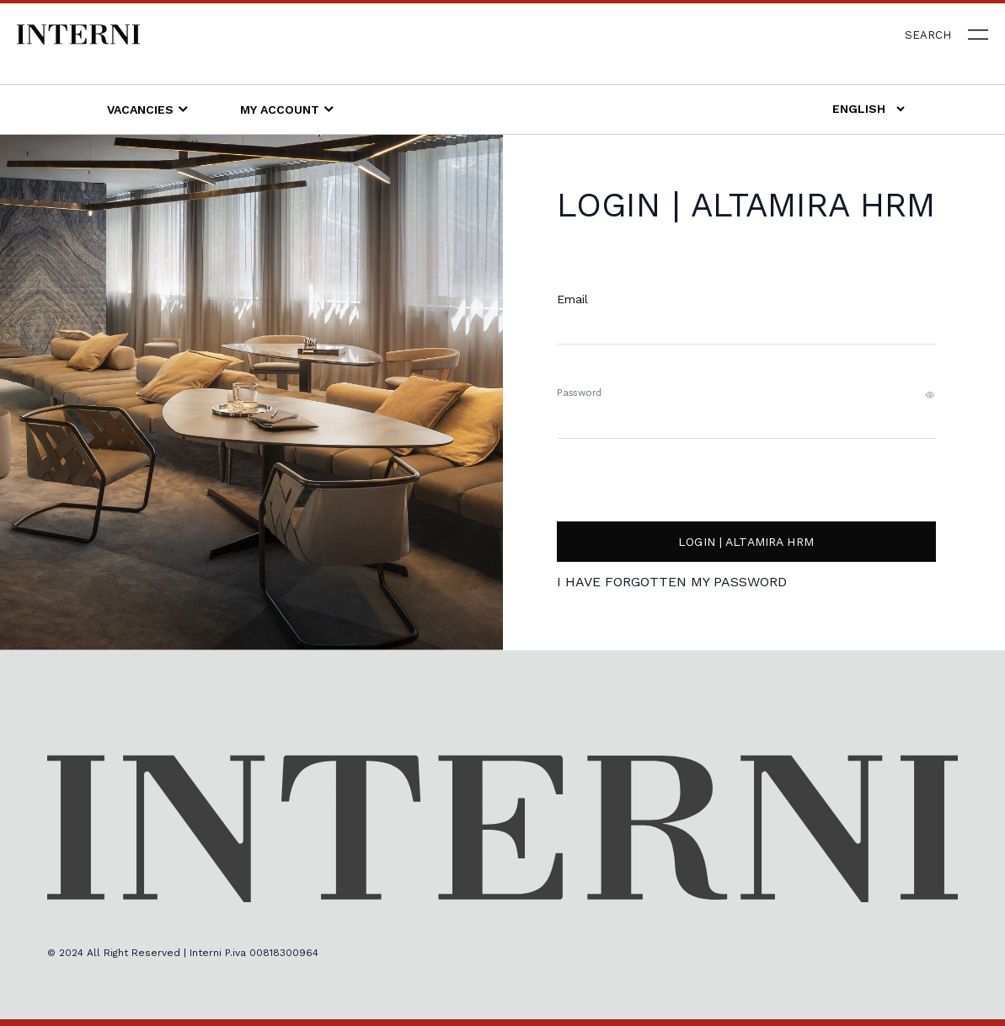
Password (579, 392)
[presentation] (808, 480)
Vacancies (147, 108)
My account (287, 108)
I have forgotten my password (672, 582)
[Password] (746, 431)
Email (572, 299)
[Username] (746, 337)
